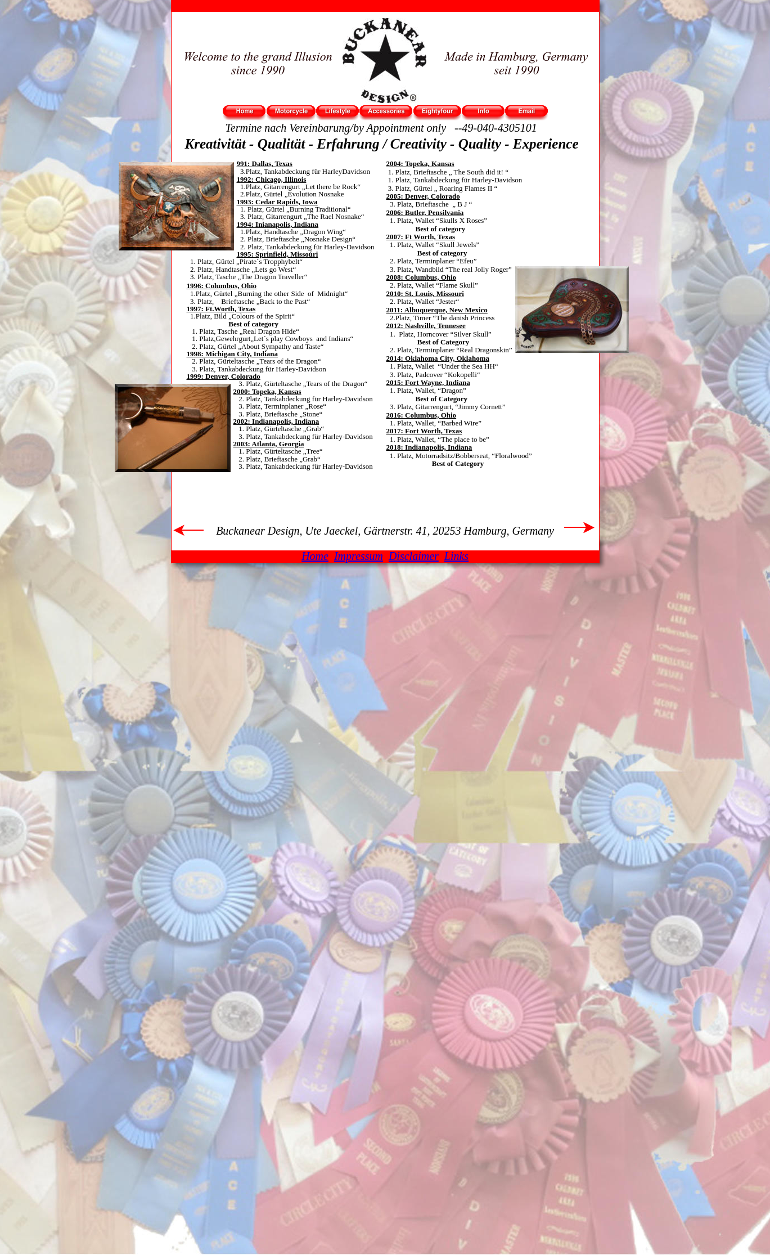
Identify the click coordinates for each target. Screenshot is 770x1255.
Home (314, 556)
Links (456, 556)
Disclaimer (414, 556)
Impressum (358, 556)
